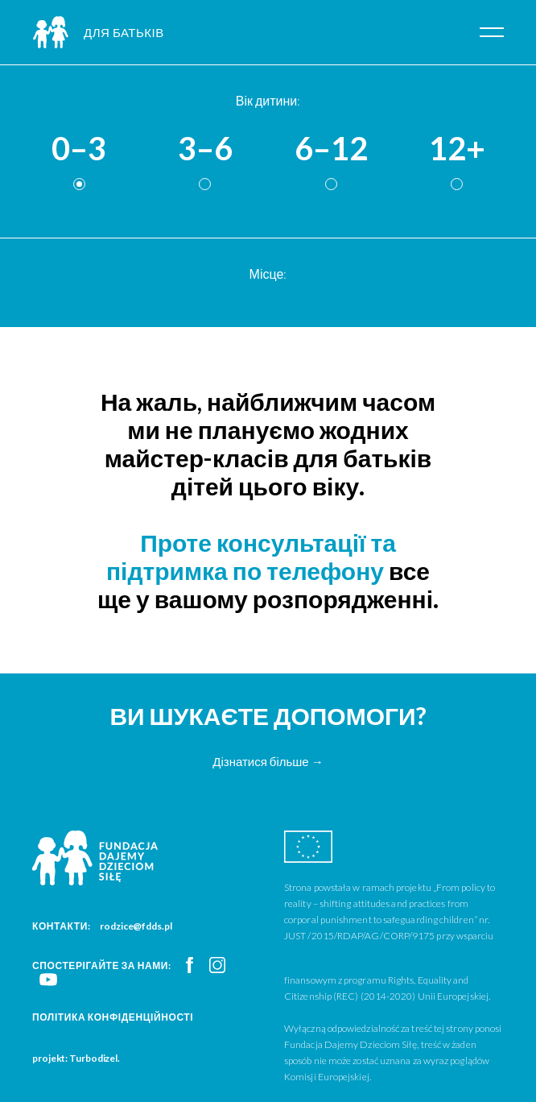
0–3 (79, 149)
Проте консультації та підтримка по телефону (251, 556)
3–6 (205, 149)
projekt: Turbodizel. (76, 1058)
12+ (457, 149)
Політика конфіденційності (112, 1017)
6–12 (331, 149)
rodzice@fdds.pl (136, 926)
